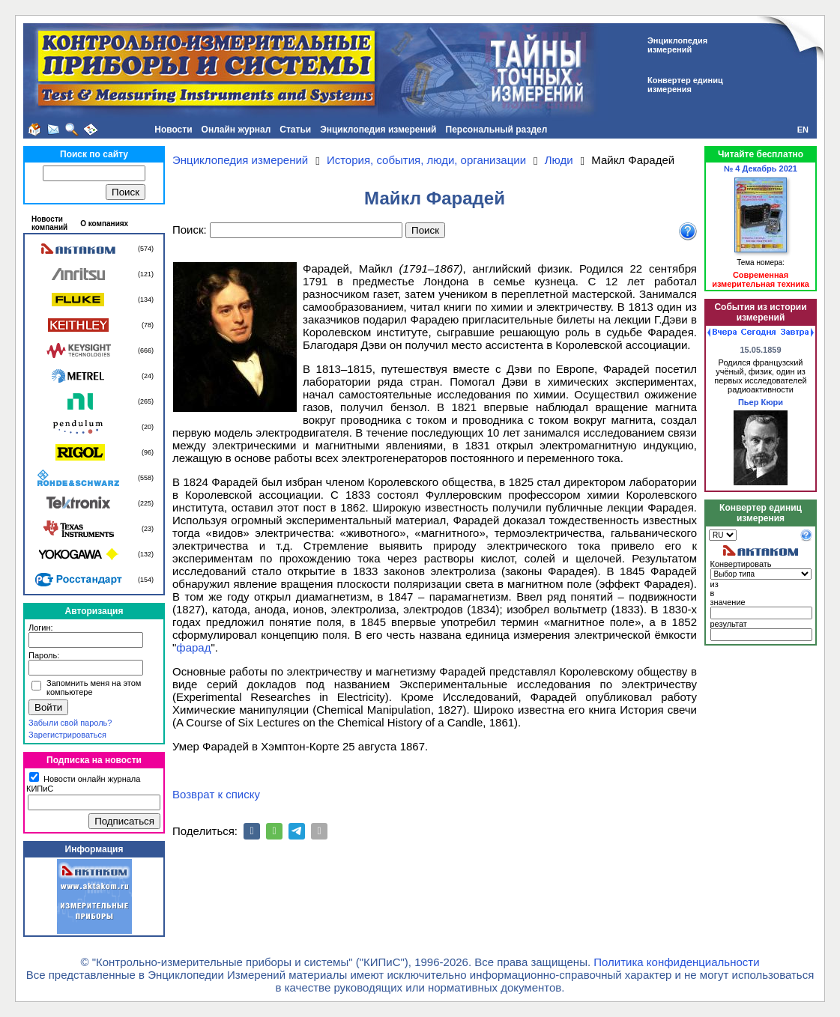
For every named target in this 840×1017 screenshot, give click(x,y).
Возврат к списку (216, 794)
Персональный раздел (497, 129)
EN (803, 129)
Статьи (295, 129)
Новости (173, 129)
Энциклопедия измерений (378, 129)
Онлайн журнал (236, 129)
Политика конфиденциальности (676, 962)
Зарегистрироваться (67, 734)
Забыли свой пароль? (70, 722)
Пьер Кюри (760, 402)
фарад (193, 647)
